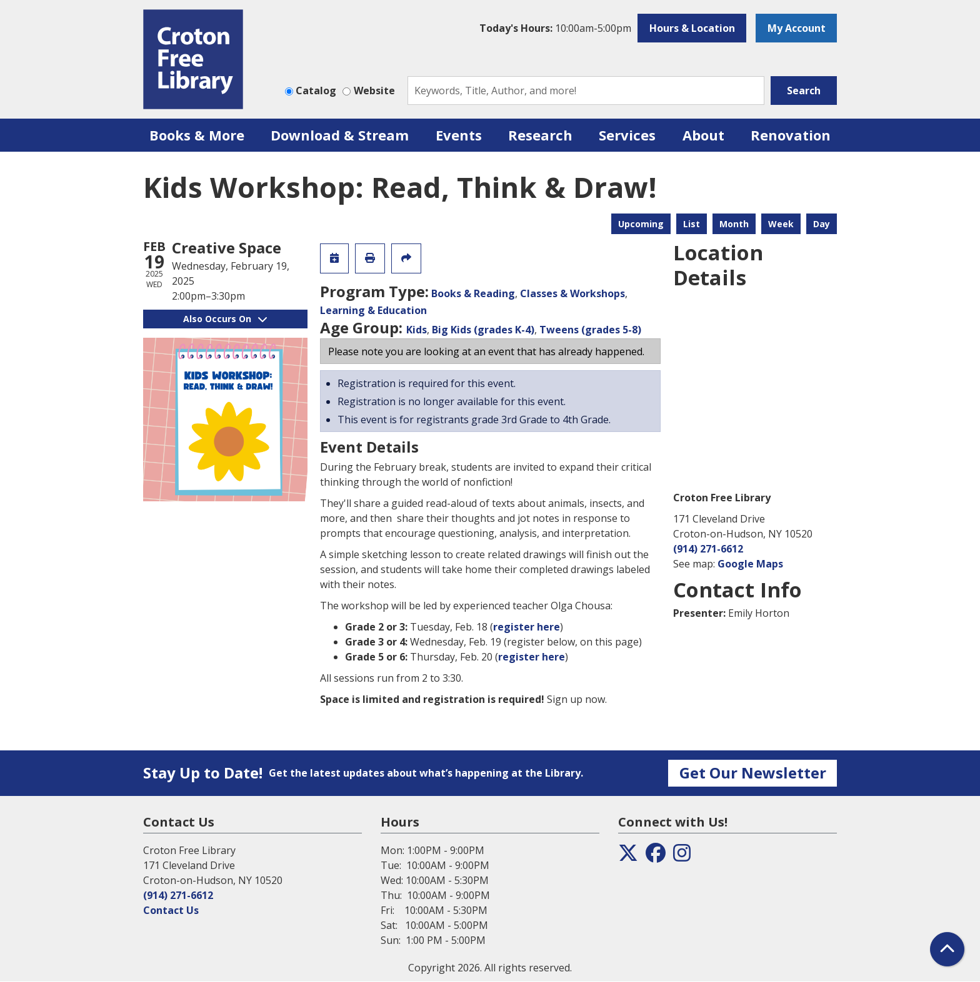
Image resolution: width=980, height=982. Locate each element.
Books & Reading (473, 293)
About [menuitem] (703, 134)
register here (526, 627)
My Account (797, 28)
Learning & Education (373, 310)
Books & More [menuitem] (196, 134)
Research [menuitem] (540, 134)
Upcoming (641, 224)
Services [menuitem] (627, 134)
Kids (416, 329)
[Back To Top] (947, 949)
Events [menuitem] (459, 134)
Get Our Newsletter (752, 772)
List (691, 224)
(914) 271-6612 (708, 549)
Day (821, 224)
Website (374, 90)
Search (804, 90)
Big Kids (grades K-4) (483, 329)
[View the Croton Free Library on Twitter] (628, 856)
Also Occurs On (225, 319)
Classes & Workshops (572, 293)
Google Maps (750, 564)
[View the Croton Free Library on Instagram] (682, 856)
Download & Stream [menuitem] (340, 134)
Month (734, 224)
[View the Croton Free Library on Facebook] (656, 856)
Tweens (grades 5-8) (590, 329)
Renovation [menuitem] (791, 134)
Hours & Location (692, 28)
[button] (555, 28)
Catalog (316, 90)
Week (781, 224)
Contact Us (171, 910)
